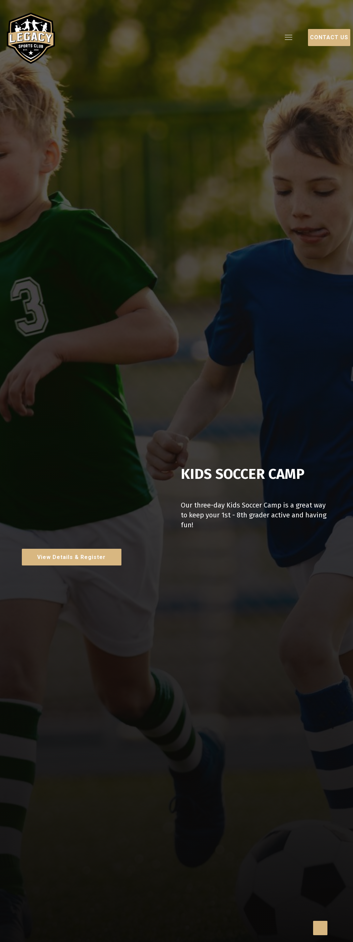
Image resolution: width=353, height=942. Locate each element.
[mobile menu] (288, 37)
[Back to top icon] (320, 928)
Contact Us (329, 37)
